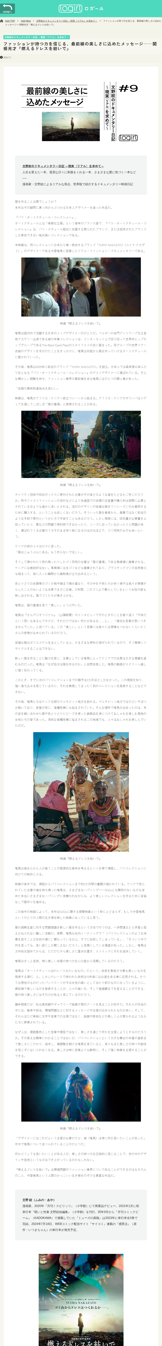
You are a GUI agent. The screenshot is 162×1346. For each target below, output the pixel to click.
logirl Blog (26, 21)
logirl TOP (10, 21)
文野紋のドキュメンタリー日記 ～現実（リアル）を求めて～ (66, 21)
